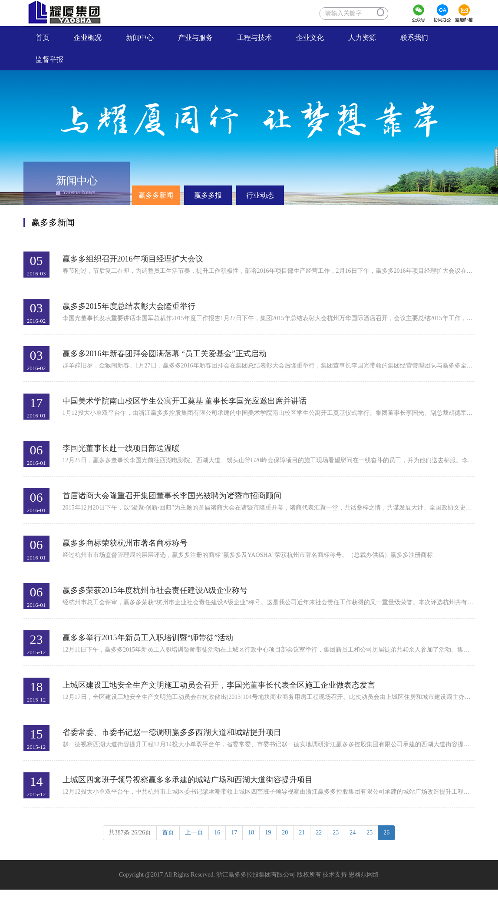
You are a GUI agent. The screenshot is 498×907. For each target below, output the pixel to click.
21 (302, 832)
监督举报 (56, 59)
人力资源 (362, 37)
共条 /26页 (130, 832)
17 (234, 832)
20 (285, 832)
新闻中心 (140, 37)
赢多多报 (208, 195)
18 (251, 832)
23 (336, 832)
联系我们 (414, 37)
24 (353, 832)
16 (217, 832)
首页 (49, 37)
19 (268, 832)
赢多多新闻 (156, 195)
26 (386, 832)
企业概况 (88, 37)
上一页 (194, 832)
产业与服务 (195, 37)
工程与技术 (254, 37)
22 (319, 832)
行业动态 (260, 195)
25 (369, 832)
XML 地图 (248, 898)
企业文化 (310, 37)
